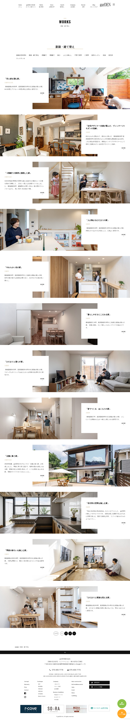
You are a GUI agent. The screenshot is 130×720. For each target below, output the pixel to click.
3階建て (52, 55)
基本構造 (40, 686)
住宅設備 (40, 694)
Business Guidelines (58, 692)
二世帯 (86, 55)
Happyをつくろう (58, 695)
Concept (26, 682)
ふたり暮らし (67, 55)
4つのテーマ (57, 697)
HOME (17, 647)
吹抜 (104, 55)
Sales (73, 687)
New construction (76, 682)
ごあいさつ (57, 684)
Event (73, 690)
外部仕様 (40, 689)
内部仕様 (40, 691)
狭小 (58, 55)
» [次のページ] (74, 633)
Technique (40, 682)
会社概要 (56, 689)
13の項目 (56, 700)
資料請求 (95, 682)
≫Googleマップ (80, 664)
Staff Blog (74, 696)
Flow (25, 687)
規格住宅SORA (21, 55)
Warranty (26, 684)
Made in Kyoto (41, 696)
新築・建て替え (34, 55)
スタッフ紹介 (57, 686)
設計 (39, 684)
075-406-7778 (57, 670)
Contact (26, 690)
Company (55, 682)
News (73, 693)
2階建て (44, 55)
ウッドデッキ (20, 58)
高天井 (111, 55)
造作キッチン (95, 55)
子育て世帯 (78, 55)
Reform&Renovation (77, 684)
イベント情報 (96, 687)
